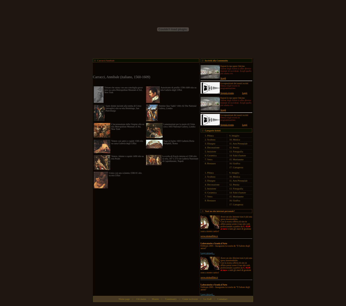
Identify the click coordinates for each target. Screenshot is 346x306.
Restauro (211, 163)
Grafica (236, 163)
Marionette (238, 159)
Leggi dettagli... (207, 253)
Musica (236, 139)
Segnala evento (227, 93)
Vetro (209, 159)
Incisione (211, 151)
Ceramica (211, 155)
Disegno (211, 143)
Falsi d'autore (239, 155)
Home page (124, 299)
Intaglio (235, 135)
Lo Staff (208, 299)
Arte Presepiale (240, 143)
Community (171, 299)
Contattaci (222, 299)
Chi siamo (141, 299)
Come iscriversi (190, 299)
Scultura (211, 139)
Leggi (244, 93)
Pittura (210, 135)
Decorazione (213, 147)
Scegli (223, 78)
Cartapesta (238, 167)
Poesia (236, 147)
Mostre (155, 299)
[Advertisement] (144, 69)
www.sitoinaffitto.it (209, 236)
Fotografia (238, 151)
